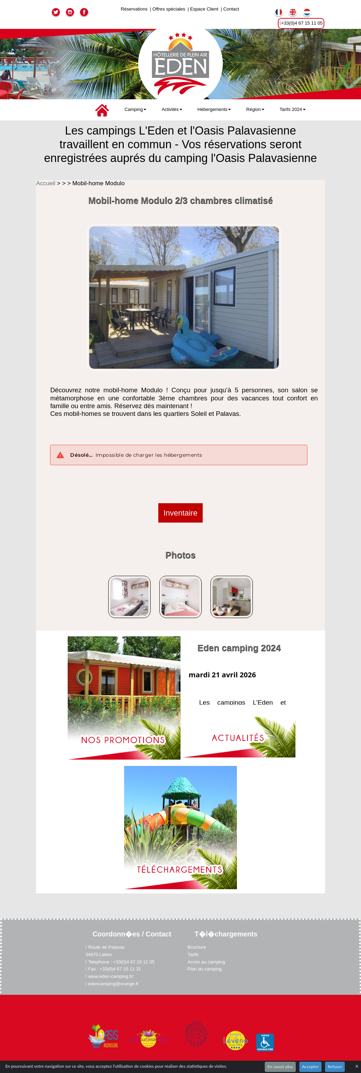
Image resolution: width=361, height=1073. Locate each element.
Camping (135, 109)
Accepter (310, 1066)
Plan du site (180, 1035)
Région (255, 109)
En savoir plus (280, 1066)
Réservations (134, 9)
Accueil (46, 183)
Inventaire (181, 513)
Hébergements (214, 109)
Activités (171, 109)
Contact (231, 9)
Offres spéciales (168, 9)
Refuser (335, 1066)
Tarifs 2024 (293, 109)
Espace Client (204, 9)
